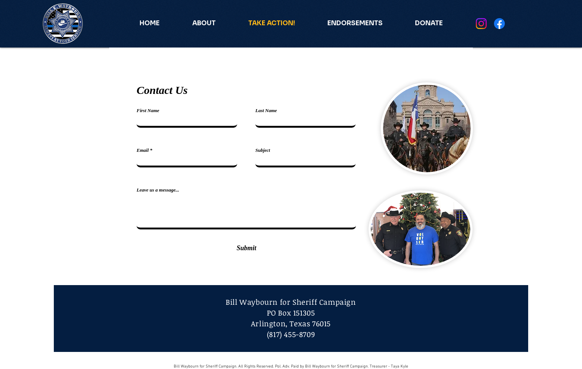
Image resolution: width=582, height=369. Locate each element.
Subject (262, 150)
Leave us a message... (158, 189)
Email (143, 150)
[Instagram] (481, 23)
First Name (148, 110)
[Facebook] (499, 23)
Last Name (266, 110)
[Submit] (246, 248)
